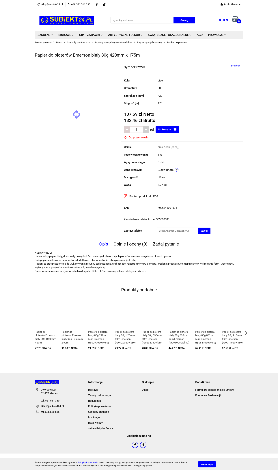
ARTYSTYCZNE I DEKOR (125, 35)
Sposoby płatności (98, 411)
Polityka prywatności (100, 406)
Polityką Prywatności (88, 462)
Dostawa (93, 389)
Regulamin (94, 400)
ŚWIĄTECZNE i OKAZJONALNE (169, 35)
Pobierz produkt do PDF (141, 196)
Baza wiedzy (95, 422)
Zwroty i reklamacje (99, 395)
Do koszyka (167, 129)
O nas (145, 389)
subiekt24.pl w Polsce (100, 428)
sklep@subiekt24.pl (52, 406)
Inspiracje (94, 417)
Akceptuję (207, 464)
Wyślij (204, 230)
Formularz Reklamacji (208, 395)
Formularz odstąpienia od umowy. (214, 389)
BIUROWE (66, 35)
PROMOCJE (217, 35)
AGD (200, 35)
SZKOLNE (45, 35)
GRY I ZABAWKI (91, 35)
